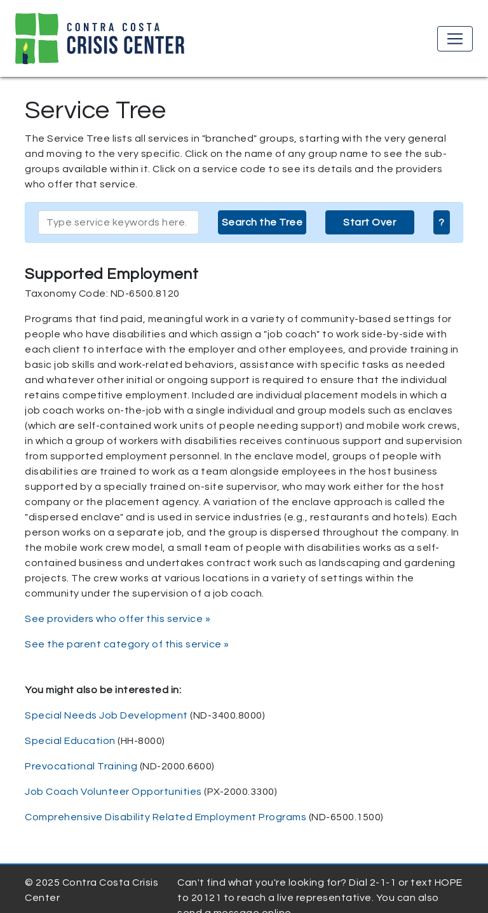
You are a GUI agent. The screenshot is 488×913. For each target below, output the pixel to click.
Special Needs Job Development (106, 715)
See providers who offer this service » (117, 619)
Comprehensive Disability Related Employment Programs (165, 817)
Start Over (369, 222)
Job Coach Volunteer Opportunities (113, 792)
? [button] (441, 222)
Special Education (70, 741)
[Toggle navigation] (455, 38)
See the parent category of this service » (127, 644)
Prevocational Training (81, 766)
